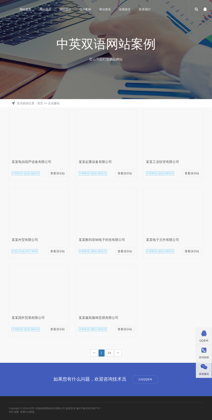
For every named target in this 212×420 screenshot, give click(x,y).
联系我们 (145, 9)
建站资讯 (105, 9)
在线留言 (125, 9)
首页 (40, 103)
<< (94, 352)
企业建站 (54, 103)
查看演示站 (57, 173)
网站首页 (25, 9)
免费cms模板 (27, 411)
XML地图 (14, 411)
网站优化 (65, 9)
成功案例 (85, 9)
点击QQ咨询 (145, 379)
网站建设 (45, 9)
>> (118, 352)
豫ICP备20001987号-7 (88, 408)
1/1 (109, 352)
